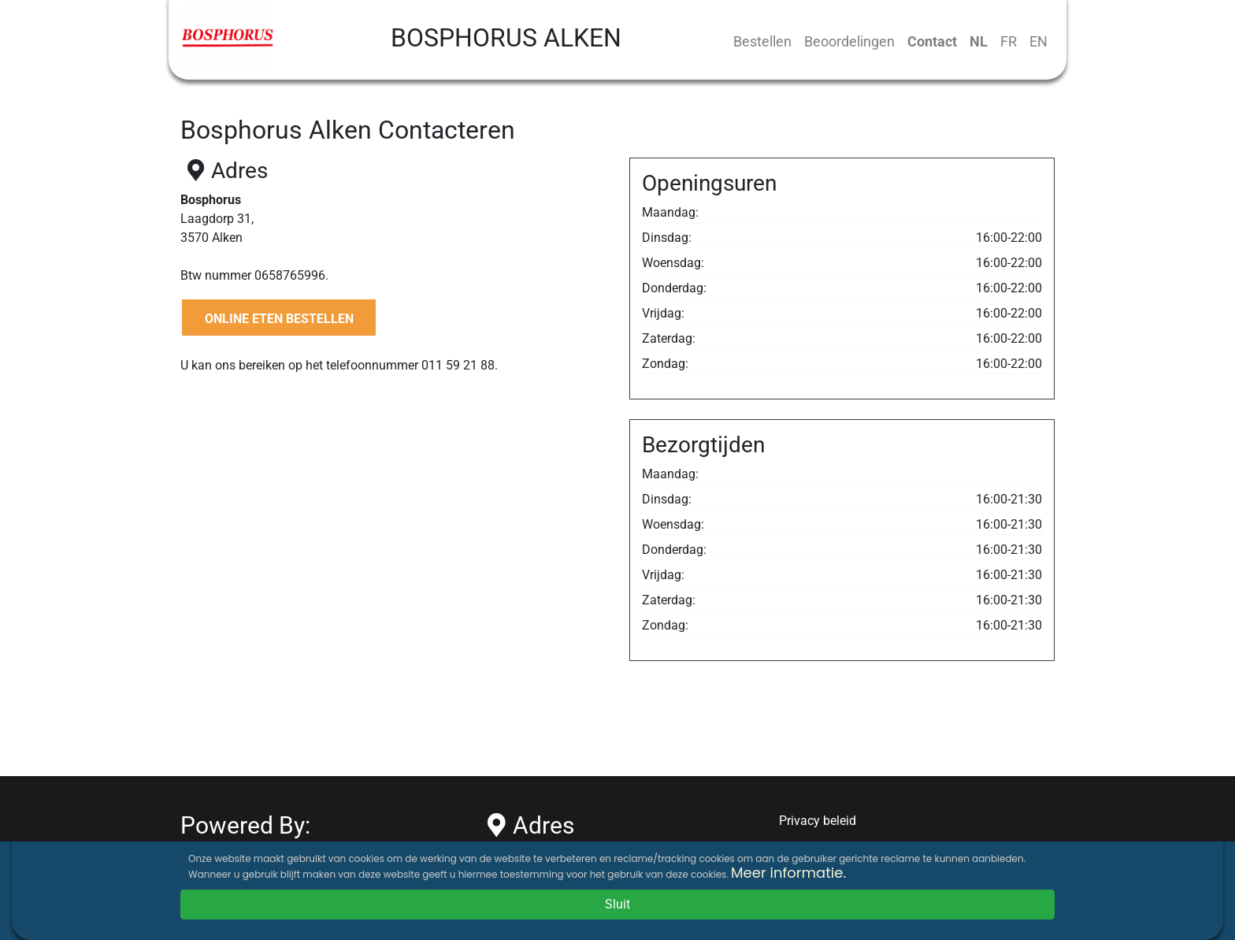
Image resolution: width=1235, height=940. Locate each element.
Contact (932, 41)
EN (1038, 41)
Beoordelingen (849, 41)
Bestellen (762, 41)
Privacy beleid (817, 820)
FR (1008, 41)
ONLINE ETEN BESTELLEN (279, 318)
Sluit (617, 904)
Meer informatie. (788, 872)
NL (979, 41)
